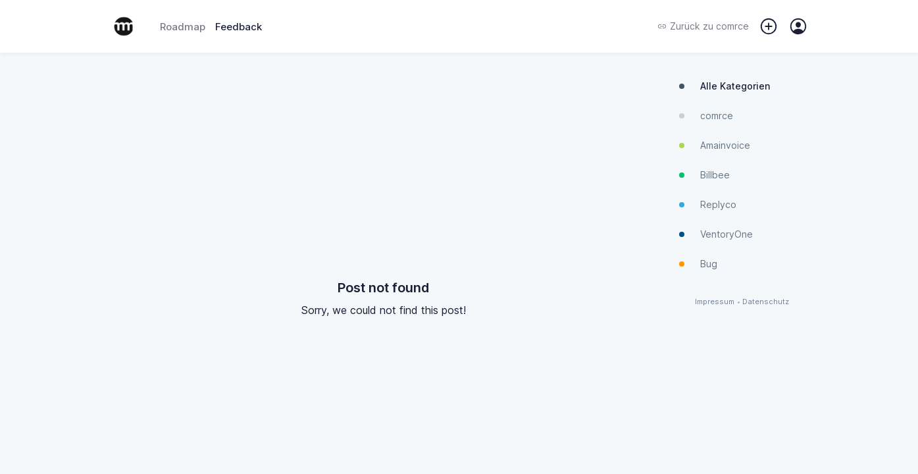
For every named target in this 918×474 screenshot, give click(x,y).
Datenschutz (765, 301)
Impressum (714, 301)
